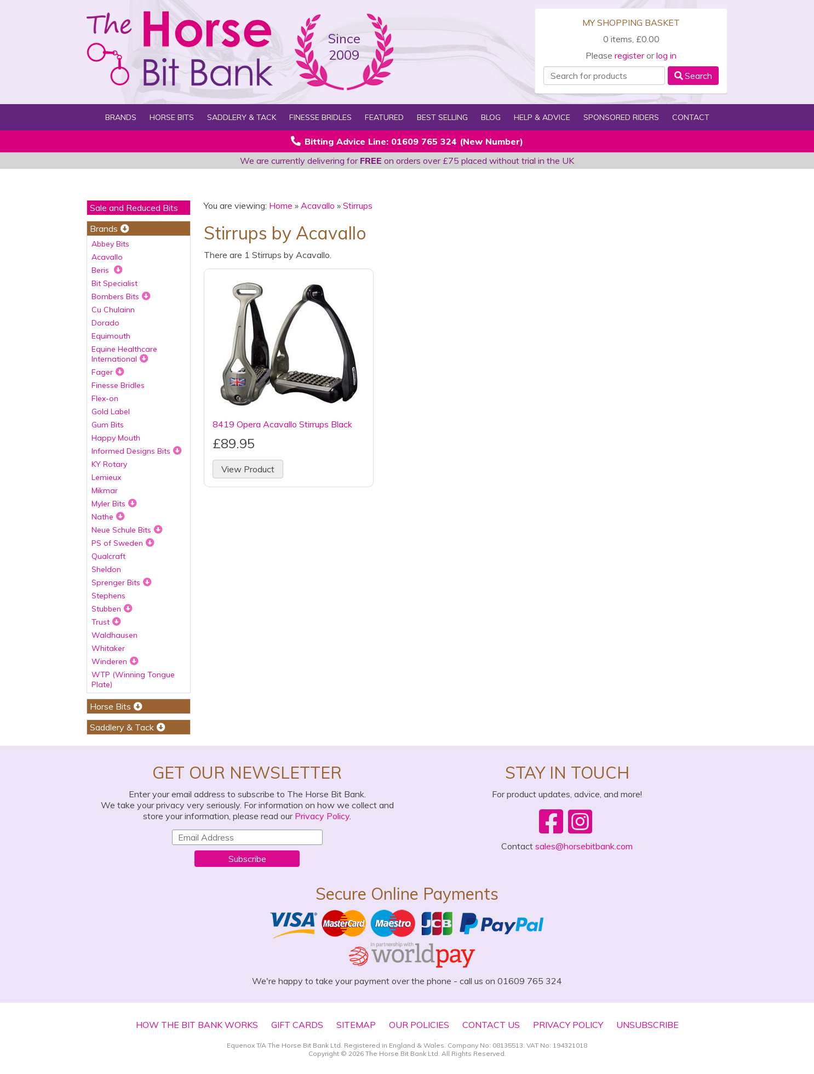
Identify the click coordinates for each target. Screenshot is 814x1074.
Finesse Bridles (320, 117)
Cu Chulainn (113, 310)
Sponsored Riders (621, 117)
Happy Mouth (115, 438)
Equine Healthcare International (124, 354)
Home (281, 205)
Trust (106, 622)
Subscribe (247, 858)
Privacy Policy (322, 815)
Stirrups (357, 205)
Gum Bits (107, 425)
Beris (107, 270)
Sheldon (106, 569)
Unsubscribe (647, 1024)
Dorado (105, 323)
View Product (247, 469)
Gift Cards (297, 1024)
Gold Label (110, 411)
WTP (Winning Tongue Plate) (133, 679)
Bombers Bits (121, 296)
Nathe (108, 517)
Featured (384, 117)
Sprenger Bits (121, 582)
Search (693, 75)
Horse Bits (172, 117)
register (629, 55)
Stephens (108, 596)
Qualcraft (108, 556)
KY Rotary (109, 464)
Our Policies (419, 1024)
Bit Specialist (114, 283)
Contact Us (491, 1024)
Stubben (112, 609)
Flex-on (104, 398)
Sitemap (356, 1024)
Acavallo (107, 257)
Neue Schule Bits (127, 530)
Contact (690, 117)
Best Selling (442, 117)
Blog (491, 117)
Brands (120, 117)
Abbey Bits (110, 244)
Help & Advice (542, 117)
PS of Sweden (122, 543)
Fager (107, 372)
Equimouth (110, 336)
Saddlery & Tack (241, 117)
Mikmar (104, 490)
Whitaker (108, 648)
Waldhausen (114, 635)
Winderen (115, 661)
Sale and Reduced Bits (134, 207)
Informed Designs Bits (136, 451)
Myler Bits (114, 504)
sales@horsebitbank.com (584, 846)
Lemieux (106, 477)
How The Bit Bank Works (197, 1024)
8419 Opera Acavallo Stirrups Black (282, 424)
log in (666, 55)
